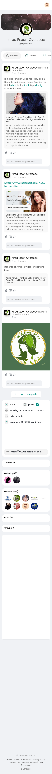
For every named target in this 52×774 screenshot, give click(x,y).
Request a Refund (30, 762)
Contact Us (26, 759)
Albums (8, 463)
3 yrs (14, 73)
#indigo (39, 85)
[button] (47, 5)
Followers (9, 491)
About (16, 759)
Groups (8, 528)
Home (9, 759)
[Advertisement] (26, 561)
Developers (26, 765)
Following (9, 473)
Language (26, 769)
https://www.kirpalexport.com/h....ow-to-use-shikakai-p (25, 184)
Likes (6, 518)
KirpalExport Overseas (26, 39)
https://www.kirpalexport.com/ (26, 451)
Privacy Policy (39, 759)
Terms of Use (14, 762)
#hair (13, 85)
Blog (41, 762)
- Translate (21, 73)
